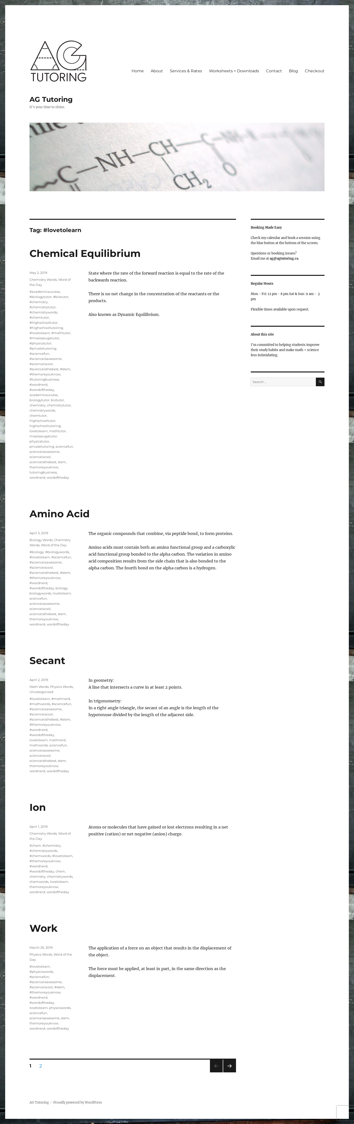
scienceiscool (40, 457)
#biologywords (57, 552)
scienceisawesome (44, 452)
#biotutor (60, 297)
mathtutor (57, 431)
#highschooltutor (44, 323)
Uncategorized (41, 692)
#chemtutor (39, 317)
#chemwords (40, 856)
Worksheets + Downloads (234, 71)
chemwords (39, 882)
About (157, 71)
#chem (35, 845)
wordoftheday (58, 477)
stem (62, 462)
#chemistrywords (43, 312)
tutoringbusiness (43, 472)
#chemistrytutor (43, 307)
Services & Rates (186, 71)
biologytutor (39, 400)
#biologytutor (41, 297)
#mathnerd (60, 699)
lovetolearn (39, 431)
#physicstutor (40, 343)
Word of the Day (54, 545)
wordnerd (37, 477)
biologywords (40, 593)
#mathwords (40, 704)
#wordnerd (38, 384)
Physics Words (61, 687)
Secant (47, 660)
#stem (65, 369)
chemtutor (38, 415)
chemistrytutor (59, 405)
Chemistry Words (43, 279)
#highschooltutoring (46, 328)
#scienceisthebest (44, 369)
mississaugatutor (43, 436)
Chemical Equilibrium (85, 253)
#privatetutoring (43, 348)
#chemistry (39, 302)
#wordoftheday (42, 390)
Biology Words (41, 540)
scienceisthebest (43, 462)
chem (60, 871)
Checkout (314, 71)
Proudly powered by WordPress (77, 1102)
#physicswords (41, 972)
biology (62, 588)
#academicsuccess (45, 292)
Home (138, 71)
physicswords (60, 1008)
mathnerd (57, 740)
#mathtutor (60, 333)
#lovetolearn (40, 333)
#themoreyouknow (45, 374)
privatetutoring (42, 446)
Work (44, 928)
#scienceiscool (41, 364)
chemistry (37, 405)
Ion (38, 807)
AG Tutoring (51, 99)
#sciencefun (39, 353)
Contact (274, 71)
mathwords (39, 745)
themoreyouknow (44, 467)
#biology (37, 552)
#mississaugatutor (44, 338)
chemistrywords (42, 410)
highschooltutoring (45, 426)
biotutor (57, 400)
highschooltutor (42, 421)
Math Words (39, 687)
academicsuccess (44, 395)
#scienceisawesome (46, 359)
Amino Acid (60, 514)
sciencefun (64, 446)
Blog (293, 71)
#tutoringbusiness (44, 379)
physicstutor (39, 441)
